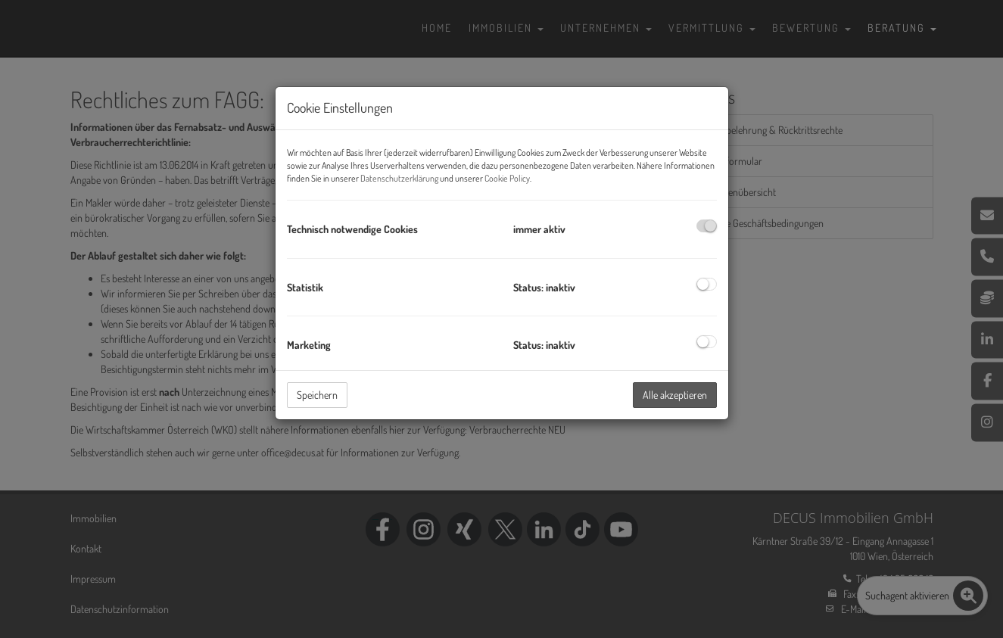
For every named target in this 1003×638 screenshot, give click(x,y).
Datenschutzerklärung (399, 178)
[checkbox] (706, 225)
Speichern (317, 394)
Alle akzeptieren (675, 394)
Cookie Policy (507, 178)
